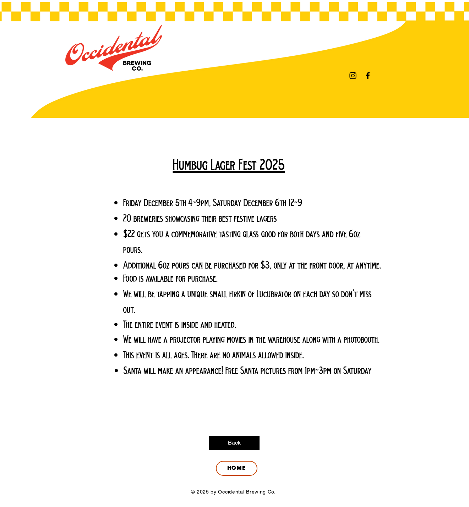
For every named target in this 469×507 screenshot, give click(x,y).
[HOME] (236, 468)
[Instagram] (353, 75)
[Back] (234, 443)
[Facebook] (367, 75)
